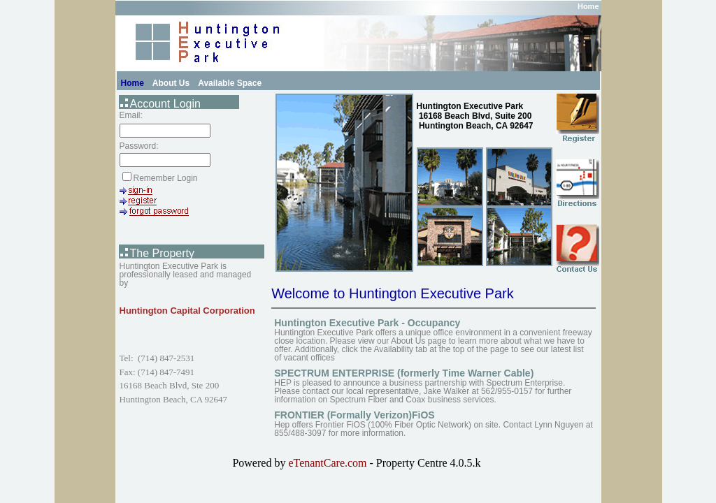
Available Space (230, 83)
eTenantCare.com (328, 463)
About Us (170, 83)
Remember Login (166, 178)
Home (588, 6)
